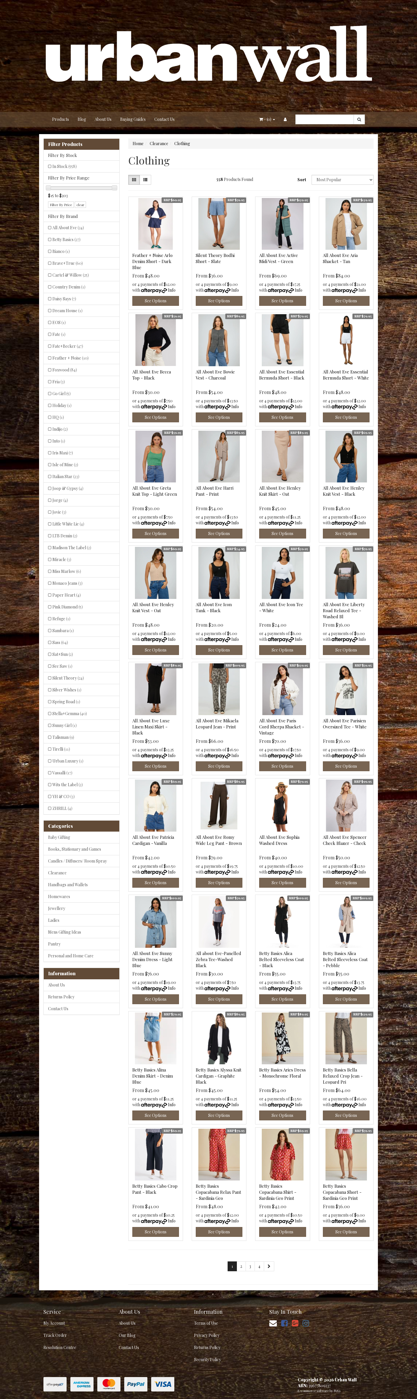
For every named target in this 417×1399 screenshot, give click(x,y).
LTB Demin (64, 535)
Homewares (59, 896)
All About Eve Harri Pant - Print (214, 491)
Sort (301, 179)
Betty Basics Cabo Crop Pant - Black (155, 1189)
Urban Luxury (67, 761)
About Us (103, 119)
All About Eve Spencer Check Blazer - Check (345, 840)
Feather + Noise (70, 358)
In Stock (64, 166)
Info (171, 290)
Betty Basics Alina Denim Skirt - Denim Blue (152, 1076)
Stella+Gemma (69, 713)
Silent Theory (68, 678)
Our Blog (127, 1335)
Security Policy (207, 1359)
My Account (54, 1323)
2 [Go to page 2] (241, 1266)
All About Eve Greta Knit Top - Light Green (154, 491)
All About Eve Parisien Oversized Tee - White (345, 724)
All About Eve (68, 227)
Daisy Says (64, 298)
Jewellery (56, 908)
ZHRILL (62, 808)
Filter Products (65, 144)
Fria (58, 381)
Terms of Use (206, 1323)
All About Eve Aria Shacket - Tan (340, 258)
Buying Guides (133, 119)
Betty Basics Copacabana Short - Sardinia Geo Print (342, 1192)
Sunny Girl (64, 725)
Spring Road (66, 701)
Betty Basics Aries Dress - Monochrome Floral (282, 1073)
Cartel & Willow (70, 275)
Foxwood (64, 370)
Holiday (62, 405)
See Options (156, 301)
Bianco (61, 251)
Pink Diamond (67, 607)
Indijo (60, 429)
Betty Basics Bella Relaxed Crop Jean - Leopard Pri (343, 1076)
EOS (59, 322)
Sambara (63, 630)
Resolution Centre (59, 1347)
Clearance (57, 873)
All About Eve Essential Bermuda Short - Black (281, 375)
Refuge (61, 618)
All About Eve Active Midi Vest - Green (278, 258)
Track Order (55, 1335)
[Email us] (273, 1323)
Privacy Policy (207, 1335)
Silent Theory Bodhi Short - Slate (215, 258)
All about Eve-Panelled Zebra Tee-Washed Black (218, 959)
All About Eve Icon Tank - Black (214, 607)
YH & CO (63, 796)
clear (80, 204)
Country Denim (68, 287)
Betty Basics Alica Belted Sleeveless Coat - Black (281, 959)
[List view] (145, 180)
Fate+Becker (67, 346)
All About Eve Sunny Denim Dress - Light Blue (152, 959)
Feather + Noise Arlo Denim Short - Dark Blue (152, 261)
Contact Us (164, 119)
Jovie (59, 512)
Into (58, 441)
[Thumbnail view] (134, 180)
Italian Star (65, 476)
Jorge (60, 500)
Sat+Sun (62, 654)
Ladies (53, 920)
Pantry (54, 944)
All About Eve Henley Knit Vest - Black (344, 491)
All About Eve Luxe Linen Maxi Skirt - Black (151, 727)
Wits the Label (67, 784)
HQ (58, 417)
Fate (58, 334)
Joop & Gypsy (67, 488)
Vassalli (62, 773)
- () (267, 119)
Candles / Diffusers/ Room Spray (77, 861)
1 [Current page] (232, 1266)
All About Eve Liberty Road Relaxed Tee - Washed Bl (344, 610)
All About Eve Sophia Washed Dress (279, 840)
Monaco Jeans (67, 583)
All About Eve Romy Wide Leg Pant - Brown (219, 840)
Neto (337, 1391)
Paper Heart (66, 595)
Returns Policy (61, 997)
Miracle (61, 559)
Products (60, 119)
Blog (82, 119)
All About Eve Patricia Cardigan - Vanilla (153, 840)
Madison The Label (71, 547)
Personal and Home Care (71, 955)
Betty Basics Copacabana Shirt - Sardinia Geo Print (277, 1192)
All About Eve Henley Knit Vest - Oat (153, 607)
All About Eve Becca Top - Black (151, 375)
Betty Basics (66, 239)
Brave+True (67, 263)
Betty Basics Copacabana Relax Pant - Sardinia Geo (218, 1192)
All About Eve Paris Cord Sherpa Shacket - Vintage (281, 727)
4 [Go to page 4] (259, 1266)
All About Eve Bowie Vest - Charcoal (215, 375)
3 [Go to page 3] (250, 1266)
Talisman (63, 737)
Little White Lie (68, 524)
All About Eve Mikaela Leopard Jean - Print (217, 724)
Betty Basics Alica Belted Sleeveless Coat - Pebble (345, 959)
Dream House (67, 310)
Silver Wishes (66, 690)
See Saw (62, 666)
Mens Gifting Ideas (64, 932)
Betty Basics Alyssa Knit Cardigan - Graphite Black (219, 1076)
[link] (284, 1323)
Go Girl (61, 393)
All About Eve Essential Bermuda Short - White (346, 375)
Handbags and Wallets (68, 884)
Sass (60, 642)
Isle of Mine (65, 464)
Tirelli (61, 749)
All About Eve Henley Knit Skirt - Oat (280, 491)
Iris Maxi (62, 453)
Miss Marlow (66, 571)
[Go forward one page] (269, 1266)
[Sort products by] (343, 180)
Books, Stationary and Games (74, 849)
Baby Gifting (59, 837)
